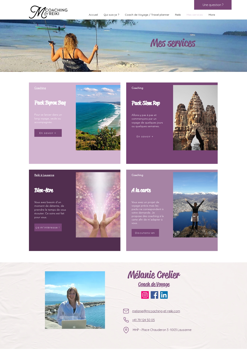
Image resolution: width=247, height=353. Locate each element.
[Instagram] (145, 295)
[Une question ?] (213, 5)
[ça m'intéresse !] (48, 227)
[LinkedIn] (164, 295)
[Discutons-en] (145, 233)
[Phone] (126, 320)
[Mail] (126, 311)
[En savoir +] (48, 133)
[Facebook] (154, 295)
